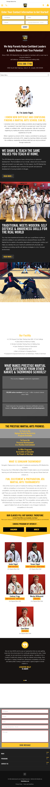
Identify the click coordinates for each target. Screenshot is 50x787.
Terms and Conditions (29, 784)
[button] (25, 5)
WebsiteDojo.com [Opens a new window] (25, 781)
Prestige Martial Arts (11, 1)
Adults (36, 529)
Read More (8, 176)
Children (13, 529)
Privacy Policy (19, 784)
